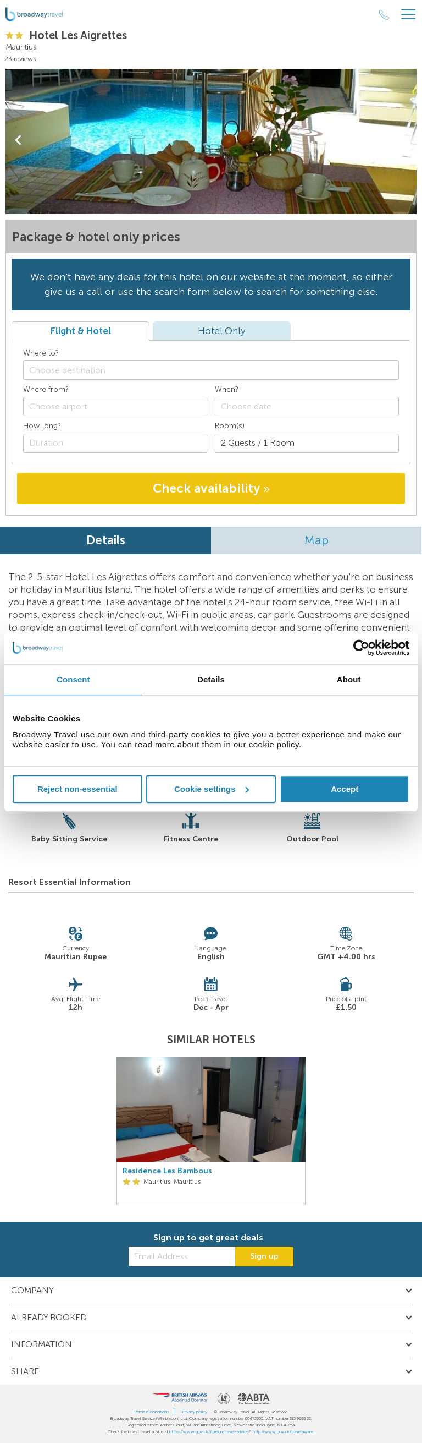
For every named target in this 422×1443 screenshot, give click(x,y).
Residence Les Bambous (167, 1171)
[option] (211, 1131)
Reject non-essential (77, 789)
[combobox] (211, 370)
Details (105, 540)
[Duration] (115, 443)
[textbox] (216, 370)
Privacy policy (194, 1411)
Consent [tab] (73, 679)
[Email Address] (182, 1256)
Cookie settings (211, 789)
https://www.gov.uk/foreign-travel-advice (208, 1431)
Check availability (211, 488)
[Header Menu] (408, 14)
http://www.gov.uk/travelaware (283, 1431)
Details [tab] (211, 679)
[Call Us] (384, 15)
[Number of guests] (307, 443)
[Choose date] (307, 406)
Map (316, 540)
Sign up (264, 1256)
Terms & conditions (151, 1411)
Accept (344, 789)
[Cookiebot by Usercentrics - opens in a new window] (361, 647)
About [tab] (349, 679)
